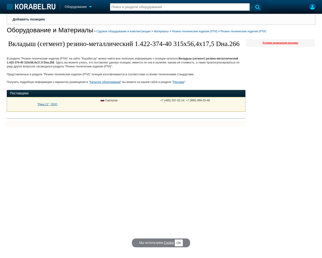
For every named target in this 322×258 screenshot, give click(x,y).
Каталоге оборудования (105, 82)
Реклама (178, 82)
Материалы (161, 31)
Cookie (169, 243)
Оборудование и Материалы (50, 30)
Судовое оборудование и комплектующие (123, 31)
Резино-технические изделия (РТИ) (195, 31)
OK (178, 243)
